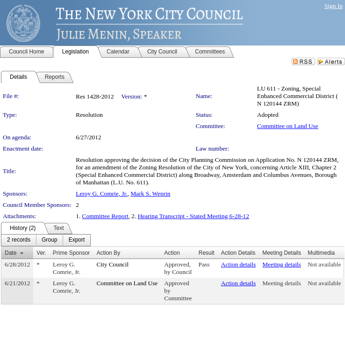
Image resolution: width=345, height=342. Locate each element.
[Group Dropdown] (49, 240)
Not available (324, 264)
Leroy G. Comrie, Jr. (101, 193)
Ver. (41, 253)
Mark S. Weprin (150, 193)
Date (10, 253)
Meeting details (281, 264)
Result (206, 253)
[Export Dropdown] (76, 240)
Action (172, 253)
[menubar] (46, 240)
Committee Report (105, 216)
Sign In (333, 5)
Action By (108, 253)
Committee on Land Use (287, 125)
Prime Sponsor (71, 253)
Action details (238, 264)
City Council (112, 264)
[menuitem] (18, 240)
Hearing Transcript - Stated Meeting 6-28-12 (193, 216)
